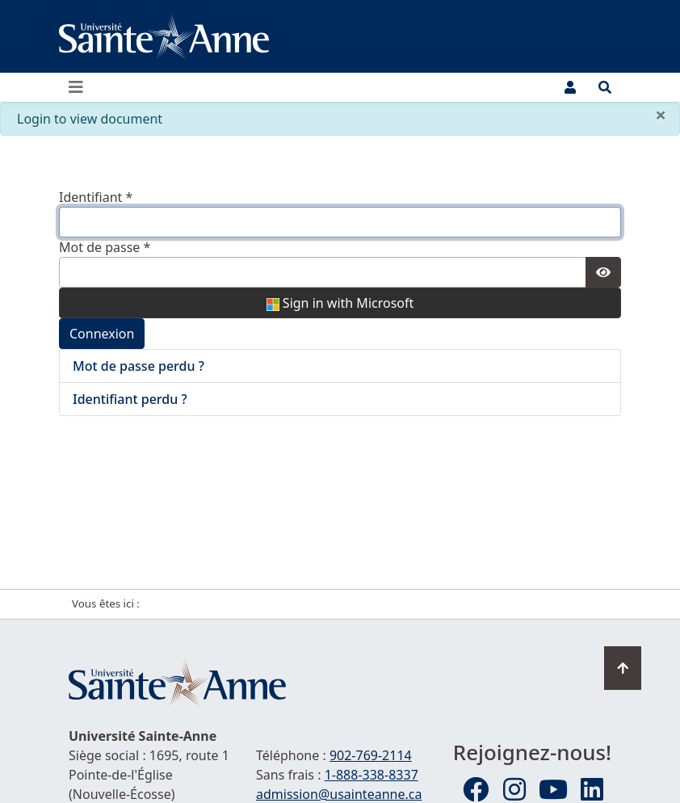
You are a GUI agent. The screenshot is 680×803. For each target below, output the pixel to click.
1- (371, 775)
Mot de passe (104, 247)
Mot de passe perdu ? (138, 366)
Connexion (101, 334)
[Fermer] (660, 115)
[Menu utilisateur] (570, 87)
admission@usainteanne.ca (339, 794)
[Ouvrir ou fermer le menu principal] (81, 87)
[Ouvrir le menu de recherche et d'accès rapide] (605, 87)
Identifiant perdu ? (130, 399)
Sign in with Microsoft (340, 303)
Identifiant (95, 197)
